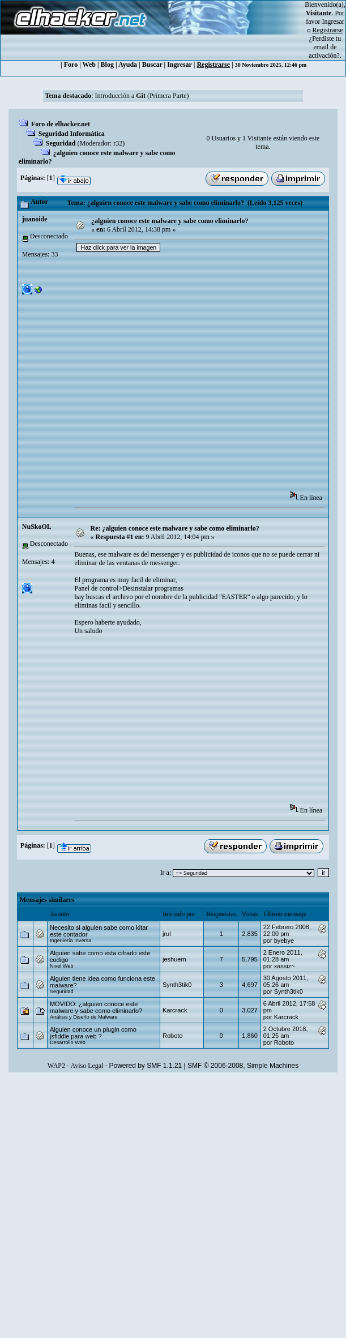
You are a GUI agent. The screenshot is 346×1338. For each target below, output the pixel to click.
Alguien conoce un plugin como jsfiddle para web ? (93, 1033)
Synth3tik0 (177, 984)
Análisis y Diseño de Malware (84, 1017)
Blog (107, 65)
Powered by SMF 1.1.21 (145, 1066)
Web (89, 65)
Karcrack (175, 1010)
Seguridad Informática (72, 134)
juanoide (35, 219)
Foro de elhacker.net (60, 124)
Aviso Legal (86, 1066)
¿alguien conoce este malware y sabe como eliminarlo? (169, 221)
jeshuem (174, 959)
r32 (117, 143)
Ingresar (333, 21)
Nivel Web (62, 966)
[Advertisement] (131, 375)
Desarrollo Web (68, 1042)
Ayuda (127, 65)
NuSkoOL (37, 527)
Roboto (172, 1035)
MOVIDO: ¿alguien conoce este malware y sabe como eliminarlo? (96, 1007)
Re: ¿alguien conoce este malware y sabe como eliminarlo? (174, 528)
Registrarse (213, 65)
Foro (71, 65)
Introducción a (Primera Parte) (142, 96)
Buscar (152, 65)
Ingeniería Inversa (70, 940)
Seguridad (61, 143)
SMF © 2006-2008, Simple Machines (242, 1066)
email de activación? (324, 51)
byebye (284, 940)
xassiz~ (284, 966)
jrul (167, 933)
